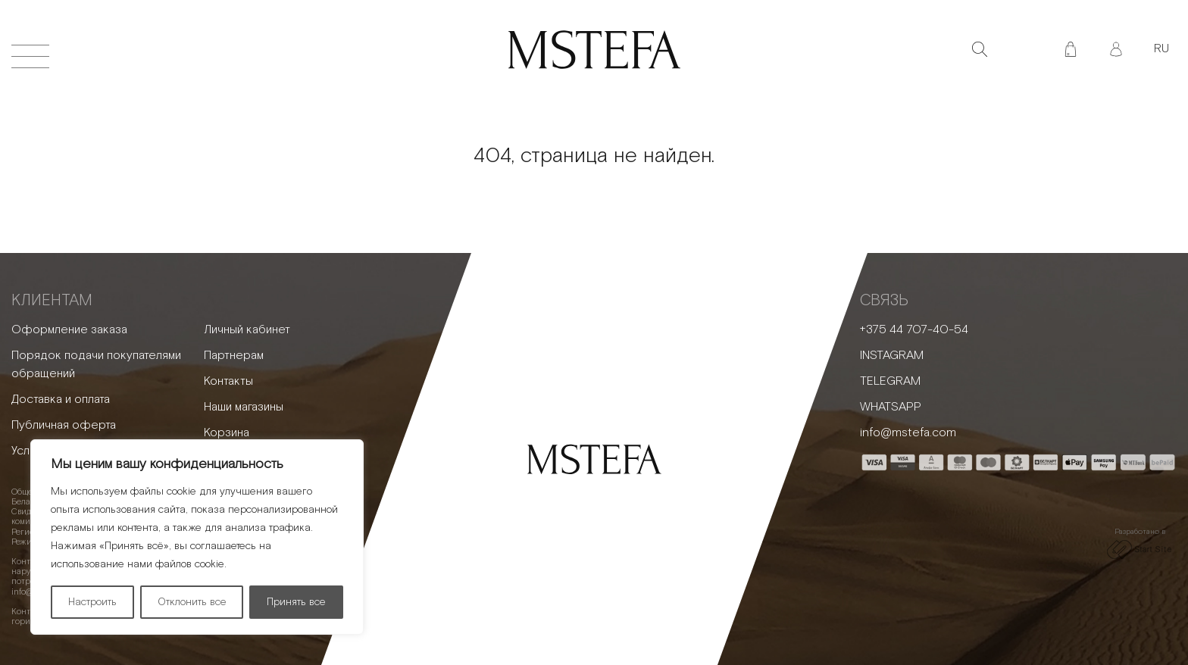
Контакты (228, 381)
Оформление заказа (69, 330)
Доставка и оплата (60, 399)
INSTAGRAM (892, 356)
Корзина (226, 433)
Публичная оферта (63, 425)
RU (1161, 49)
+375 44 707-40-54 (914, 330)
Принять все (296, 602)
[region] (197, 537)
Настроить (92, 602)
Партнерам (234, 356)
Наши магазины (243, 407)
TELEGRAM (890, 381)
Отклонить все (192, 602)
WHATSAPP (890, 407)
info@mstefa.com (908, 433)
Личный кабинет (247, 330)
